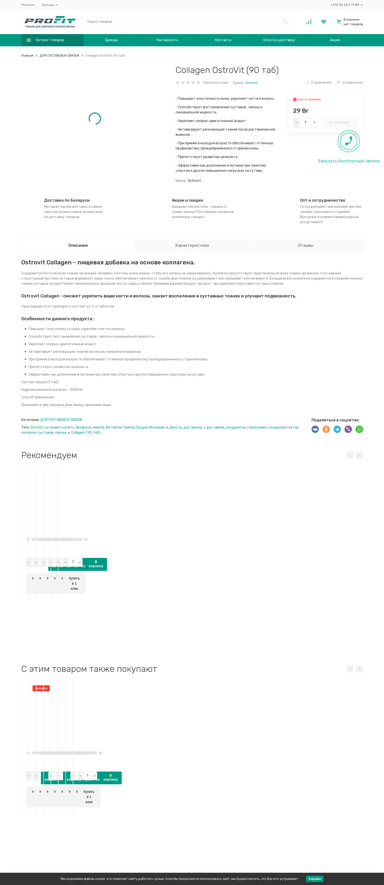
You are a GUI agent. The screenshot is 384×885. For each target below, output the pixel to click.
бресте (176, 427)
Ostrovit (251, 83)
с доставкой (214, 427)
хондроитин (236, 427)
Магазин (28, 5)
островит (53, 427)
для (186, 427)
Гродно (142, 427)
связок (60, 432)
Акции (335, 40)
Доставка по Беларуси (67, 200)
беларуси (83, 427)
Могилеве (157, 427)
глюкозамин (257, 427)
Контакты (223, 40)
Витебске (114, 427)
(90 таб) (93, 432)
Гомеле (129, 427)
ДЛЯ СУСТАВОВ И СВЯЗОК (59, 55)
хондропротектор (284, 427)
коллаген (28, 432)
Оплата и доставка (279, 40)
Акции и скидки (187, 200)
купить (68, 427)
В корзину (340, 122)
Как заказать (167, 40)
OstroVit (37, 427)
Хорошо (315, 879)
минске (99, 427)
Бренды (111, 40)
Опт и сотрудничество (322, 200)
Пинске (196, 427)
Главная (27, 55)
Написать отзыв (215, 82)
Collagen (78, 432)
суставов (46, 432)
